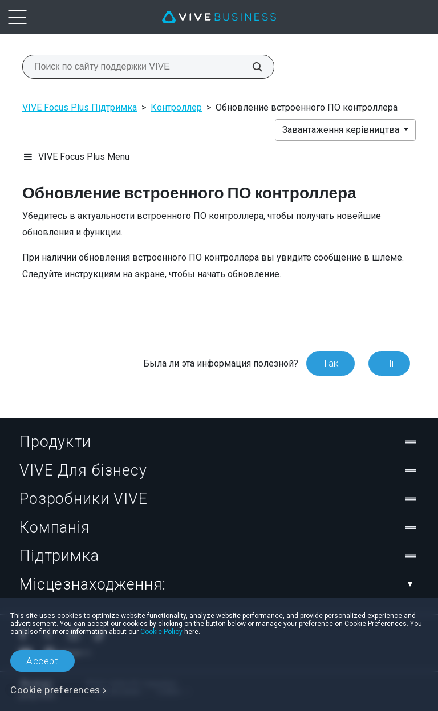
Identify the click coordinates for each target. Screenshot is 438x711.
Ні (389, 363)
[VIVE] (219, 17)
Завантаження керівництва (342, 129)
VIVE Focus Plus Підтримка (79, 107)
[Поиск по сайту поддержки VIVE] (251, 66)
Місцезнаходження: (219, 584)
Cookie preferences (55, 690)
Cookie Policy (161, 632)
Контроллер (176, 107)
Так (330, 363)
